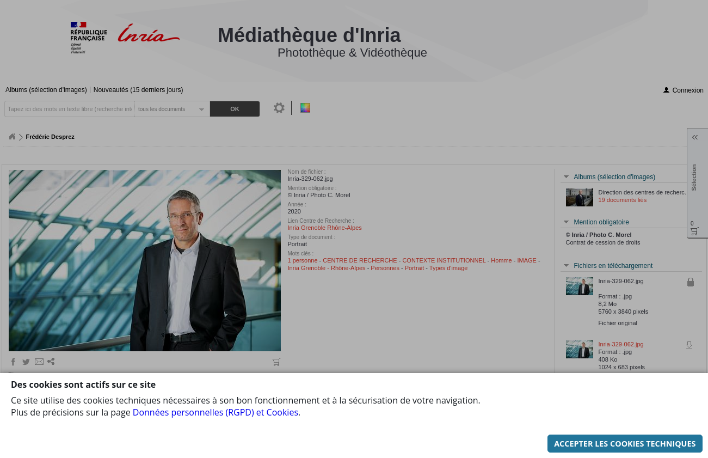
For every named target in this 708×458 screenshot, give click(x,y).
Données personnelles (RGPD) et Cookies (215, 400)
